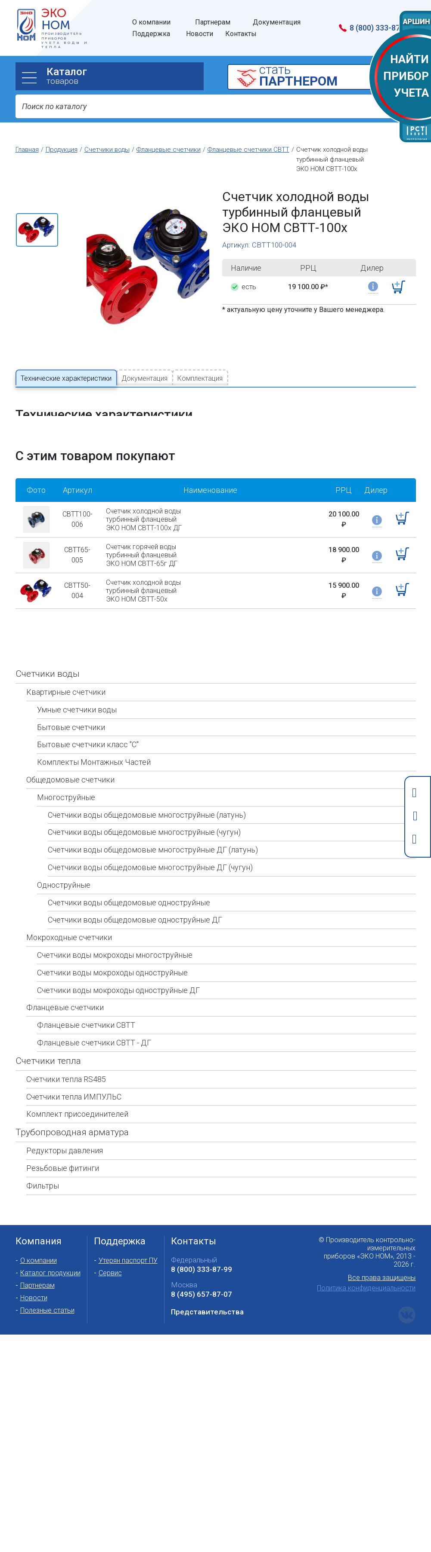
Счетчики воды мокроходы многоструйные (114, 927)
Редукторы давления (64, 1123)
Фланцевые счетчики (65, 980)
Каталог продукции (50, 1246)
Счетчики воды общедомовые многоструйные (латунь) (147, 787)
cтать (335, 76)
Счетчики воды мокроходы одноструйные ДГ (118, 962)
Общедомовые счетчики (70, 752)
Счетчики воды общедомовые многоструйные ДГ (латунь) (153, 822)
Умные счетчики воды (77, 682)
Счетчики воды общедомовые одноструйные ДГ (135, 892)
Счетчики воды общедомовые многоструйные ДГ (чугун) (150, 840)
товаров (125, 76)
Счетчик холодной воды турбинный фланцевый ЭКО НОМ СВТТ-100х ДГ (144, 492)
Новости (33, 1271)
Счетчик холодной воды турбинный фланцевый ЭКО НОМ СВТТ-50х (143, 563)
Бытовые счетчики (71, 699)
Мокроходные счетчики (69, 910)
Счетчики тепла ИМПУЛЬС (73, 1069)
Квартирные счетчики (65, 664)
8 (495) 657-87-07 (201, 1267)
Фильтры (42, 1158)
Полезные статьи (47, 1283)
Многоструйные (66, 769)
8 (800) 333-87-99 (201, 1242)
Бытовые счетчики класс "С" (88, 717)
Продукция (62, 149)
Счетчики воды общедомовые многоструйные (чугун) (144, 805)
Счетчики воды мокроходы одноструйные (112, 945)
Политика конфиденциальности (366, 1261)
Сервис (110, 1246)
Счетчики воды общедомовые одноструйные (129, 875)
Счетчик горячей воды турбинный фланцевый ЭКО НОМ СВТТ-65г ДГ (141, 528)
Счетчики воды (48, 646)
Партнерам (37, 1258)
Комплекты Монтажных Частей (94, 734)
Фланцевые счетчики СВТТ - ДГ (94, 1015)
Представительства (207, 1284)
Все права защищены (381, 1250)
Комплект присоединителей (77, 1086)
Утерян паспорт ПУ (128, 1233)
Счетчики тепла (48, 1033)
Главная (27, 149)
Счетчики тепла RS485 (66, 1051)
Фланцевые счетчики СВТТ (86, 997)
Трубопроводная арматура (72, 1105)
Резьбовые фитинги (62, 1141)
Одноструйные (63, 857)
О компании (38, 1233)
